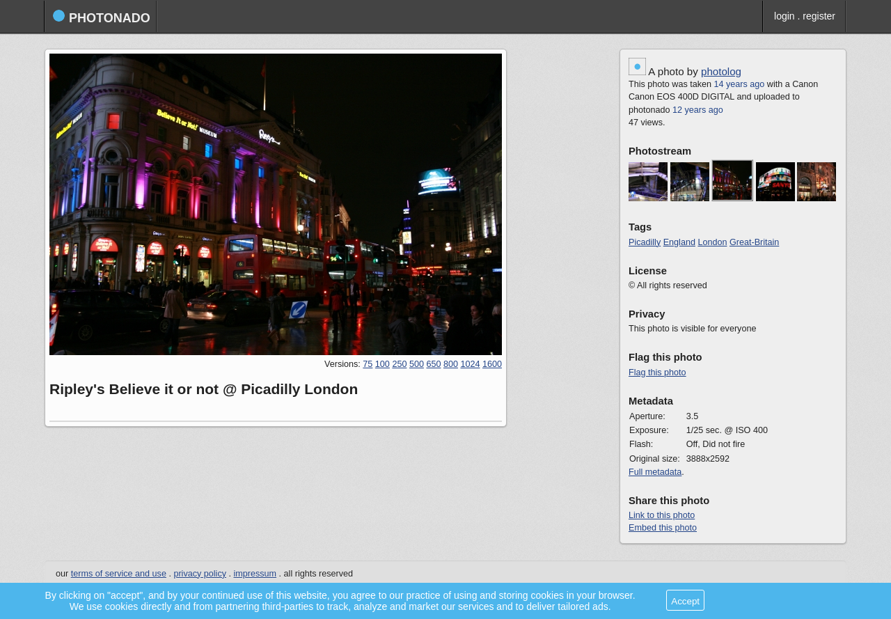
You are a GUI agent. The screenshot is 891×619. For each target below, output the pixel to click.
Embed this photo (663, 528)
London (712, 242)
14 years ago (739, 84)
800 (450, 364)
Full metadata (655, 472)
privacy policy (199, 574)
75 (367, 364)
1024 (470, 364)
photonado (101, 17)
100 (382, 364)
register (819, 16)
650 (433, 364)
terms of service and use (118, 574)
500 (416, 364)
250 (399, 364)
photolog (721, 71)
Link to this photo (662, 515)
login (784, 16)
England (679, 242)
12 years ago (697, 110)
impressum (255, 574)
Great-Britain (754, 242)
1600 (492, 364)
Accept (685, 601)
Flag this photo (657, 372)
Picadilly (645, 242)
